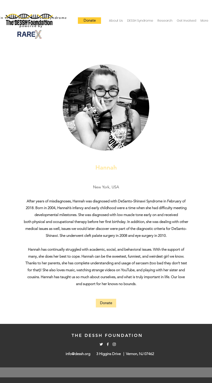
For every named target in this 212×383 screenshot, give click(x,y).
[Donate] (89, 20)
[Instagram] (114, 344)
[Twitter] (101, 344)
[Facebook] (108, 344)
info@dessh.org (78, 354)
